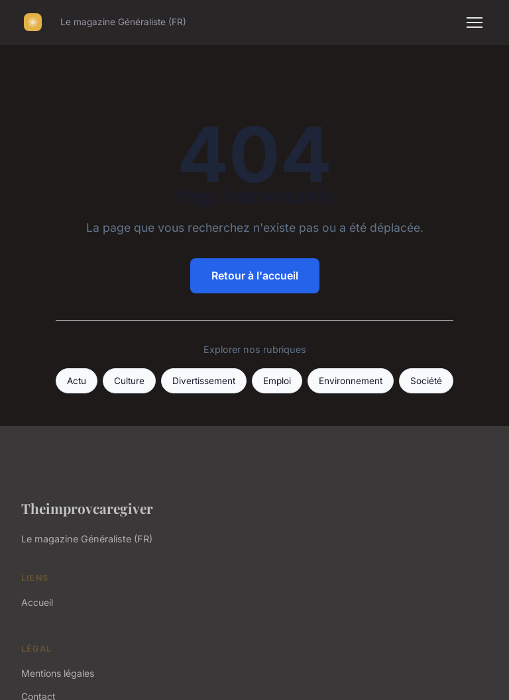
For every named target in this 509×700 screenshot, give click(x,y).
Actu (76, 380)
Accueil (37, 602)
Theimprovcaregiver (87, 508)
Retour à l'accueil (254, 275)
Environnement (350, 380)
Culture (129, 380)
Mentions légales (57, 673)
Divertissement (203, 380)
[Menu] (474, 22)
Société (426, 380)
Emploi (277, 380)
